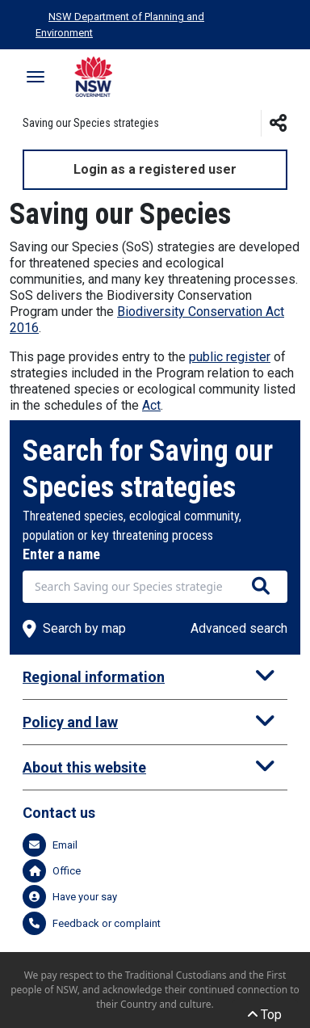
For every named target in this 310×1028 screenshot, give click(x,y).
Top (265, 1014)
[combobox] (155, 587)
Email (50, 845)
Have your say (70, 896)
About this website (84, 767)
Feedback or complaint (92, 923)
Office (52, 871)
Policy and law (70, 722)
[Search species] (260, 586)
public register (229, 356)
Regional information (94, 676)
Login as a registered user (155, 169)
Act (151, 405)
